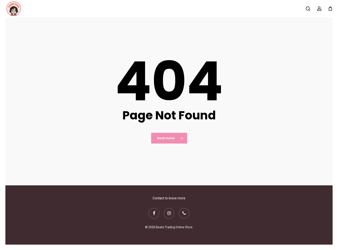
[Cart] (330, 8)
